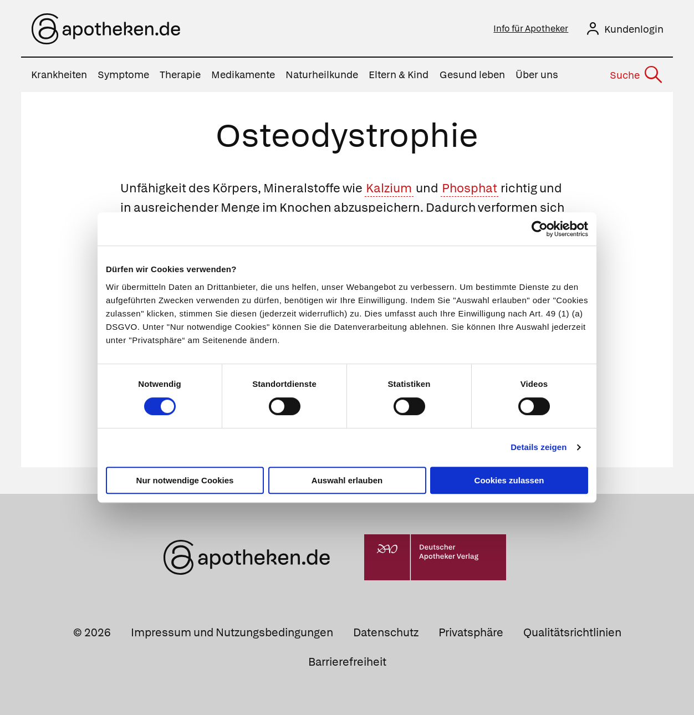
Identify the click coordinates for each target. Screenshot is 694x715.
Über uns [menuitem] (537, 74)
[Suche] (636, 74)
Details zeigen (539, 447)
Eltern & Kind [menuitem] (398, 74)
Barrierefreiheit (347, 661)
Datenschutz (386, 632)
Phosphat (469, 188)
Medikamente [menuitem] (243, 74)
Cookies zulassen (509, 480)
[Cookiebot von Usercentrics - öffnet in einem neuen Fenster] (539, 229)
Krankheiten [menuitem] (59, 74)
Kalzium (389, 188)
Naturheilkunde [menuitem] (321, 74)
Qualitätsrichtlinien (572, 632)
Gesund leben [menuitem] (472, 74)
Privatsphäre (470, 632)
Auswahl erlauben (347, 480)
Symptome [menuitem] (123, 74)
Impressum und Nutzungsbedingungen (232, 632)
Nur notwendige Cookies (185, 480)
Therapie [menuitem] (180, 74)
